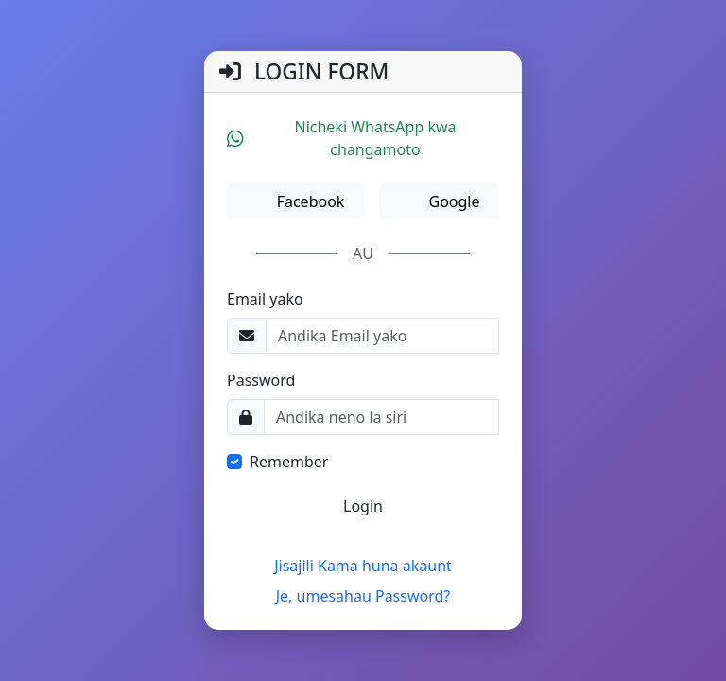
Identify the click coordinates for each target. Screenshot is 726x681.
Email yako (265, 298)
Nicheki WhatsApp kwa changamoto (342, 138)
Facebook (308, 201)
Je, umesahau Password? (363, 595)
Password (261, 380)
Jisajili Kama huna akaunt (363, 565)
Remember (289, 461)
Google (451, 201)
